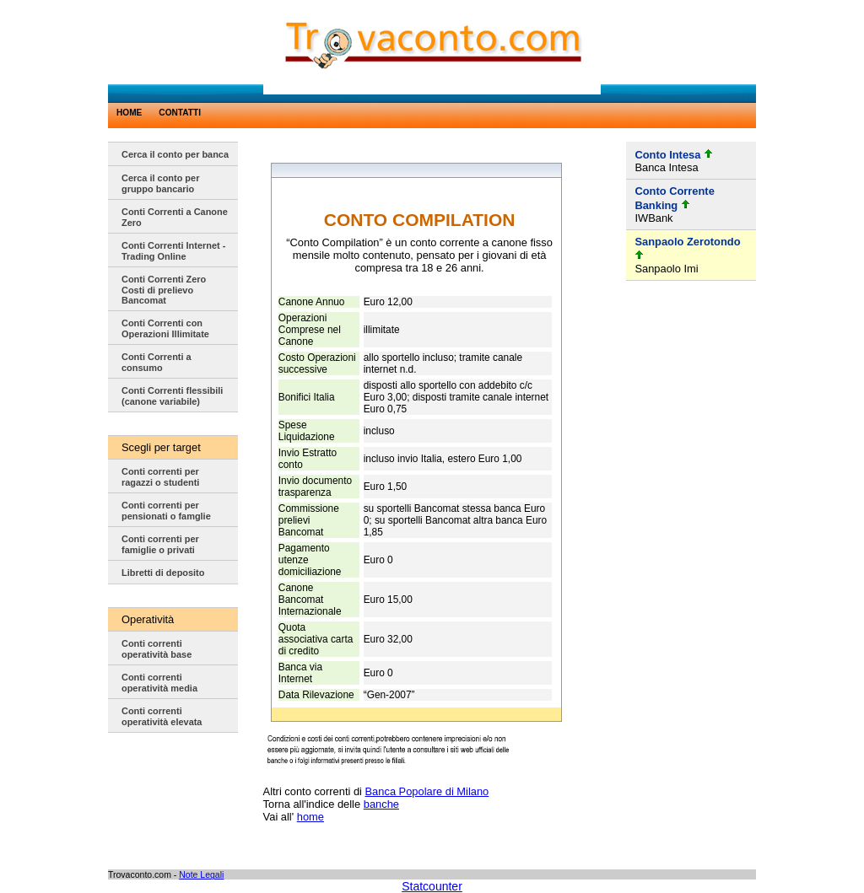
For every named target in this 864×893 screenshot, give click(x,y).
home (310, 816)
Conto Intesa (667, 154)
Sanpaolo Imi (666, 268)
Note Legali (201, 874)
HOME (129, 112)
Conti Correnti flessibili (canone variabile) (172, 395)
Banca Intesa (666, 167)
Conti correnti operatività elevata (162, 716)
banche (381, 804)
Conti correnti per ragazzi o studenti (160, 476)
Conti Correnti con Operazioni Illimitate (165, 328)
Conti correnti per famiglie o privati (160, 544)
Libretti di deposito (163, 573)
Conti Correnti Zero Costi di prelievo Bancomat (164, 289)
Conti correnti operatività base (157, 648)
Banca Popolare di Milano (427, 791)
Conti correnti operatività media (159, 682)
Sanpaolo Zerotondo (687, 241)
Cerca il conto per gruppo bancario (160, 183)
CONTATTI (180, 112)
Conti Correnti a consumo (157, 362)
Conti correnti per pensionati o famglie (166, 510)
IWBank (653, 218)
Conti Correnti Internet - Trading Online (173, 250)
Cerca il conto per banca (175, 154)
